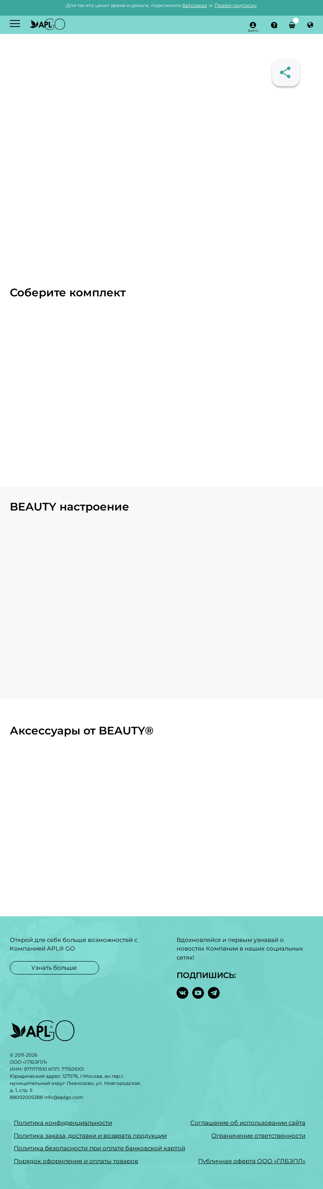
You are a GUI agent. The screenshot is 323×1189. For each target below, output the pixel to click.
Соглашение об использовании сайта (247, 1122)
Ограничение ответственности (258, 1135)
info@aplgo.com (63, 1097)
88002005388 (26, 1097)
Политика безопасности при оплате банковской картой (99, 1148)
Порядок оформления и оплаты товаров (76, 1161)
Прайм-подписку (236, 5)
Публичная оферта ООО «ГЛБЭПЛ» (251, 1161)
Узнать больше (54, 967)
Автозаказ (194, 5)
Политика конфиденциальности (63, 1122)
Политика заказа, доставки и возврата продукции (90, 1135)
